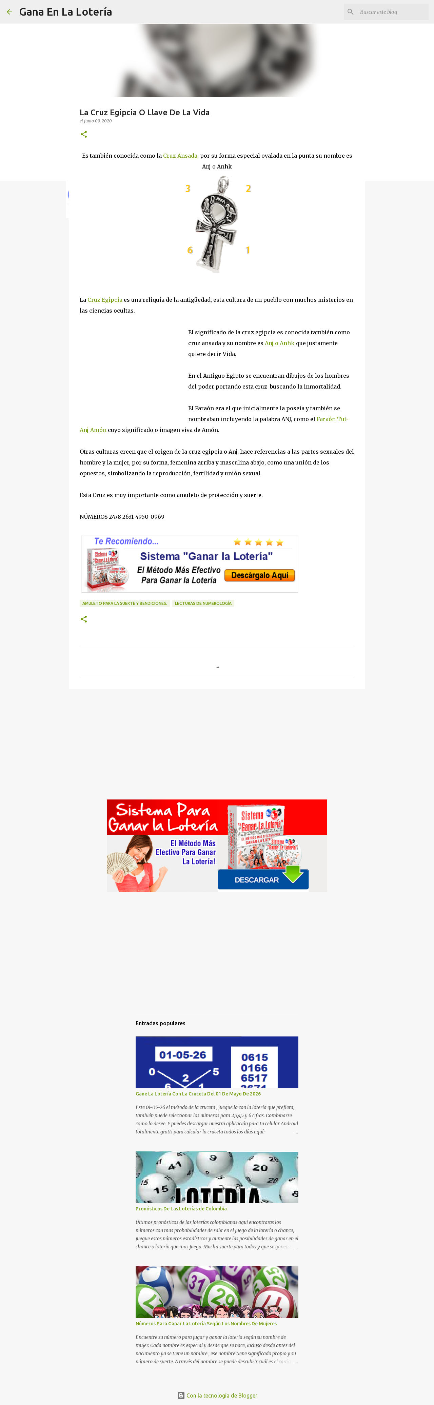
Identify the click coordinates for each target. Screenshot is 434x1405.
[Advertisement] (134, 372)
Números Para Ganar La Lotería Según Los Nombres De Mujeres (206, 1323)
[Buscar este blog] (393, 12)
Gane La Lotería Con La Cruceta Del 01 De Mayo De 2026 (198, 1093)
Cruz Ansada (180, 155)
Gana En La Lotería (65, 11)
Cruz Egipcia (104, 299)
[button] (84, 134)
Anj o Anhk (279, 343)
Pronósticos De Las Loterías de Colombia (181, 1208)
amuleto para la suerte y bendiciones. (124, 603)
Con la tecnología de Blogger (217, 1395)
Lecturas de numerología (203, 603)
